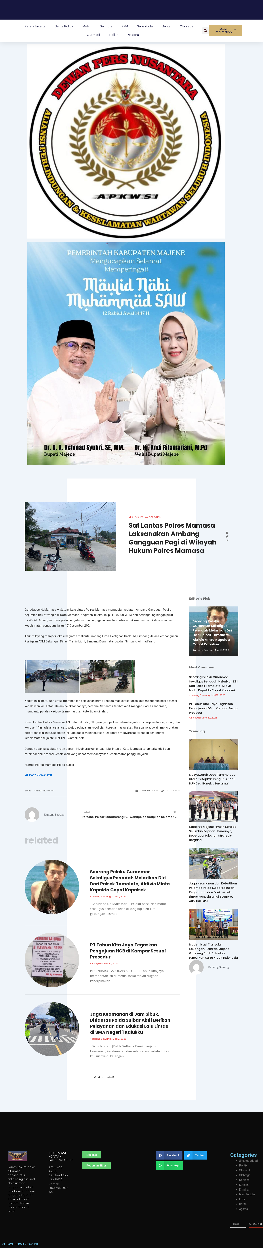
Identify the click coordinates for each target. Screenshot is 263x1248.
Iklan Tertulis (247, 1194)
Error (242, 1199)
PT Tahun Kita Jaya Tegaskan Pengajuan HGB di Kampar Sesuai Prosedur (128, 951)
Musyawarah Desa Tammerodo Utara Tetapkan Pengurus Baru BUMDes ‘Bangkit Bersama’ (212, 779)
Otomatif (93, 35)
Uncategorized (248, 1160)
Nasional (133, 35)
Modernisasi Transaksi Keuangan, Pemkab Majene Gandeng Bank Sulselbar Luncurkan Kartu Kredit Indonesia (213, 951)
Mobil (86, 26)
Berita (166, 26)
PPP (124, 26)
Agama (243, 1209)
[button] (205, 30)
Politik (113, 35)
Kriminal (143, 517)
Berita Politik (64, 26)
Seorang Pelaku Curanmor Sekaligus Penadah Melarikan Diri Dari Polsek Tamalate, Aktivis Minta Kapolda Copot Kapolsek (130, 881)
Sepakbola (145, 26)
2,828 (110, 1077)
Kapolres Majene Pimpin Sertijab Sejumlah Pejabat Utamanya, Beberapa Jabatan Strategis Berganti (213, 833)
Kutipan (244, 1185)
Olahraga (186, 26)
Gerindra (106, 26)
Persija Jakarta (34, 26)
